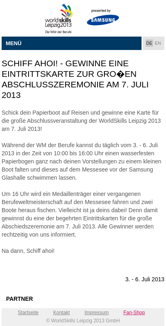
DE (149, 43)
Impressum (96, 312)
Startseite (28, 312)
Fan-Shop (134, 312)
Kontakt (61, 312)
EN (158, 43)
